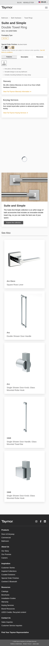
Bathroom (4, 18)
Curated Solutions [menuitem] (8, 575)
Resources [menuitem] (5, 587)
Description (24, 57)
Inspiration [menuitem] (5, 564)
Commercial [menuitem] (6, 538)
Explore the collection (13, 222)
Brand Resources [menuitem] (8, 609)
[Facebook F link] (41, 521)
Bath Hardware (16, 18)
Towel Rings (28, 18)
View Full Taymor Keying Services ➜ (15, 113)
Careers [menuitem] (4, 558)
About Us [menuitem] (5, 547)
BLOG (19, 2)
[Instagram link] (36, 521)
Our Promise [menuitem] (6, 554)
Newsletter (28, 2)
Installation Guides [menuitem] (8, 598)
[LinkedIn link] (45, 521)
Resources (39, 57)
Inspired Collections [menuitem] (8, 571)
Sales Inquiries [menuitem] (7, 622)
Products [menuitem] (5, 530)
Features (9, 57)
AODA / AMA (36, 643)
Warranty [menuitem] (4, 602)
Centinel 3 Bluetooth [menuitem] (9, 582)
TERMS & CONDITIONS (16, 643)
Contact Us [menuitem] (6, 618)
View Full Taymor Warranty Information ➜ (17, 91)
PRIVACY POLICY (27, 643)
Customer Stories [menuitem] (8, 568)
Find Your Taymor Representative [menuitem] (15, 632)
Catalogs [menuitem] (4, 591)
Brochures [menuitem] (5, 595)
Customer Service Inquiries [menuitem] (11, 626)
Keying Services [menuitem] (7, 605)
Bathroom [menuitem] (5, 541)
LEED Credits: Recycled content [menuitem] (13, 612)
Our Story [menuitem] (5, 551)
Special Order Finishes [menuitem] (10, 578)
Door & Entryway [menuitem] (7, 534)
